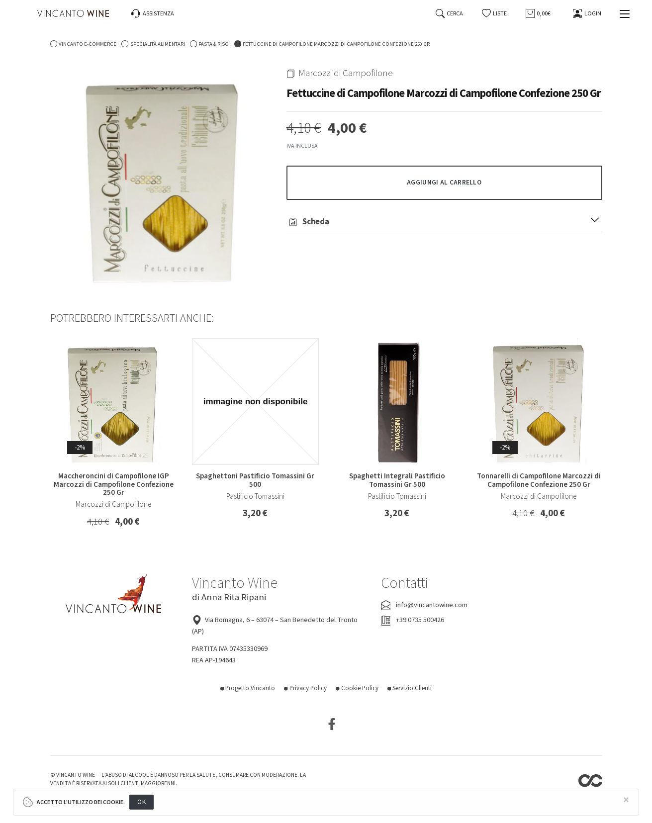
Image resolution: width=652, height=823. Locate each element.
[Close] (626, 800)
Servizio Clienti (409, 688)
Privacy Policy (305, 688)
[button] (494, 13)
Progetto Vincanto (248, 688)
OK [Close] (141, 802)
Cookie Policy (357, 688)
